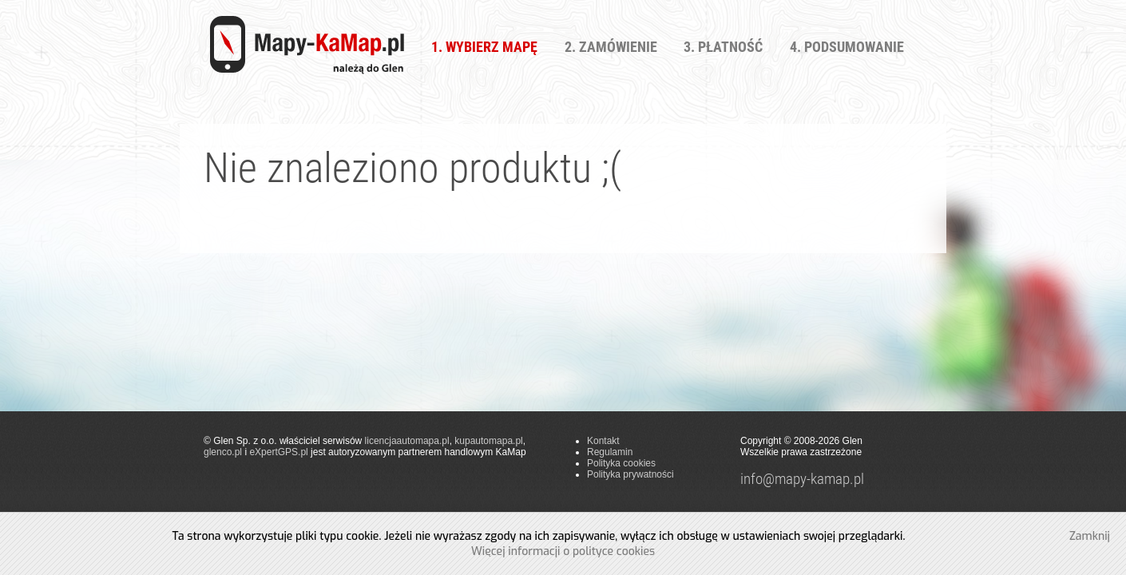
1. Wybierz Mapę (484, 46)
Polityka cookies (621, 463)
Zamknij (1089, 536)
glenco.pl (223, 452)
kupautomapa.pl (488, 440)
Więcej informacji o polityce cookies (563, 551)
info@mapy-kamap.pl (802, 479)
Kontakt (603, 440)
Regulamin (609, 452)
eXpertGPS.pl (278, 452)
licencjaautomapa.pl (407, 440)
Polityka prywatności (630, 474)
